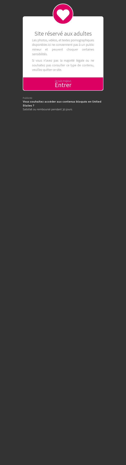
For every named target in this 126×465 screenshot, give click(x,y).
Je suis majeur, (63, 84)
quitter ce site (52, 70)
